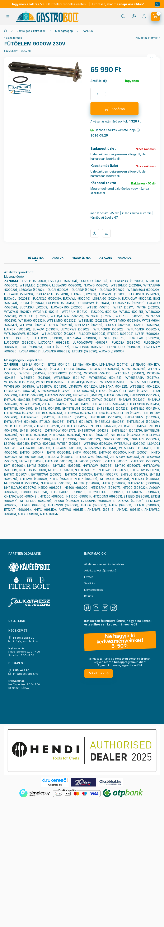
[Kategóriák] (8, 17)
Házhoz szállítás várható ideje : (115, 130)
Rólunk (88, 596)
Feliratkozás (96, 673)
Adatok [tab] (58, 257)
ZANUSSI (88, 30)
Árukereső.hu (55, 785)
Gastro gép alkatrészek (31, 30)
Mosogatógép (64, 30)
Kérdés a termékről (94, 233)
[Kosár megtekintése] (155, 16)
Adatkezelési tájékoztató (100, 570)
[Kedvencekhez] (151, 56)
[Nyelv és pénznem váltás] (134, 16)
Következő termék (147, 37)
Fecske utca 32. (24, 637)
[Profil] (144, 16)
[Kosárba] (114, 108)
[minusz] (105, 97)
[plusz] (105, 91)
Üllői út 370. (21, 670)
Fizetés (88, 577)
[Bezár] (157, 4)
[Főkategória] (5, 31)
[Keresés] (123, 16)
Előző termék (14, 37)
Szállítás (89, 583)
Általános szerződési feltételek (104, 564)
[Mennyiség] (97, 94)
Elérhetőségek (93, 589)
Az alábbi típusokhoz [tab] (115, 257)
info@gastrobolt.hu (25, 641)
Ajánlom (106, 233)
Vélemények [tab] (81, 257)
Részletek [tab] (36, 257)
